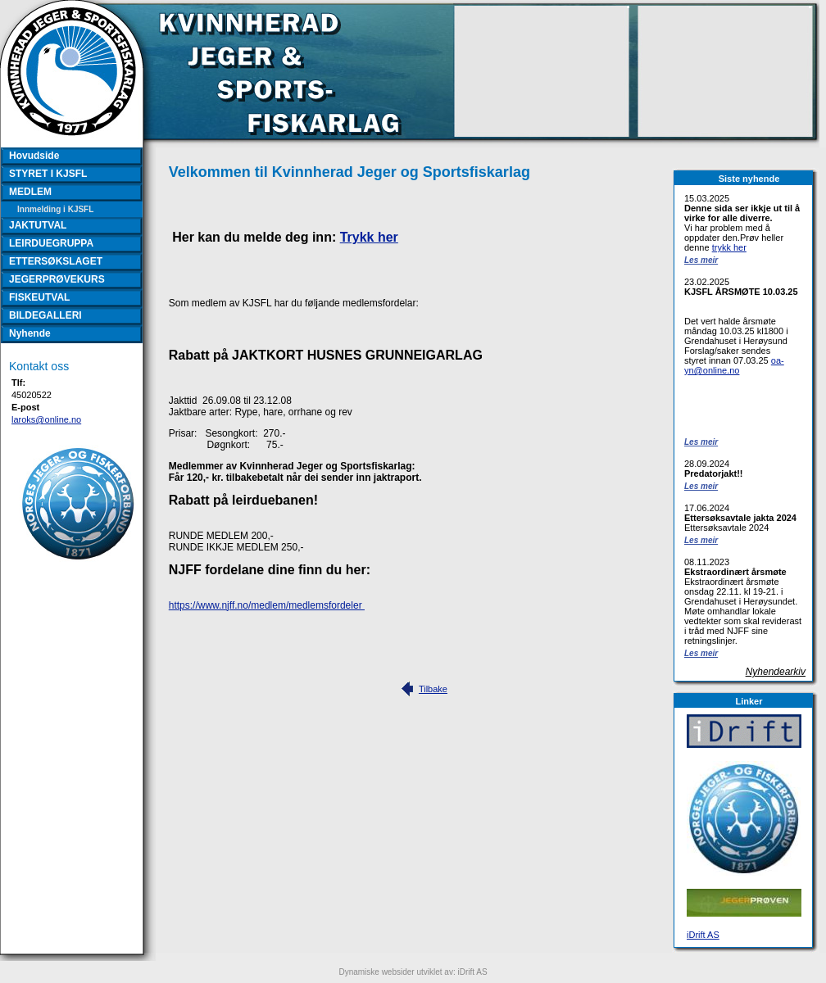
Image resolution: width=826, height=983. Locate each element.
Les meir (701, 260)
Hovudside (34, 155)
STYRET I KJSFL (48, 173)
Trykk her (369, 237)
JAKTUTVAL (37, 225)
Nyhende (30, 333)
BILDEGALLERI (45, 315)
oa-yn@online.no (734, 365)
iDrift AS (703, 935)
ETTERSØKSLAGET (55, 261)
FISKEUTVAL (39, 297)
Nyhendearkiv (776, 671)
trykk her (729, 247)
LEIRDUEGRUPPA (51, 243)
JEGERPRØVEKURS (57, 279)
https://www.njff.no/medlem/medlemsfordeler (267, 605)
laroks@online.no (46, 419)
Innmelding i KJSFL (55, 209)
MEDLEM (30, 191)
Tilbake (433, 689)
